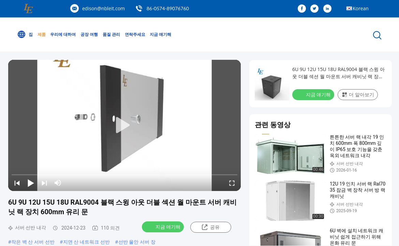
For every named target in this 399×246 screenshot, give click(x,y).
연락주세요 (135, 34)
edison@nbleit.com (103, 8)
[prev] (17, 183)
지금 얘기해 (160, 34)
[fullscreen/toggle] (232, 183)
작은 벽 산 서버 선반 (33, 241)
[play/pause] (31, 183)
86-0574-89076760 (168, 8)
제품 (42, 34)
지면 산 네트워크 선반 (86, 241)
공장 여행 (89, 34)
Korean (361, 8)
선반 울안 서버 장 (137, 241)
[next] (44, 183)
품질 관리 (111, 34)
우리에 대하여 (63, 34)
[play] (124, 125)
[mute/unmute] (58, 183)
